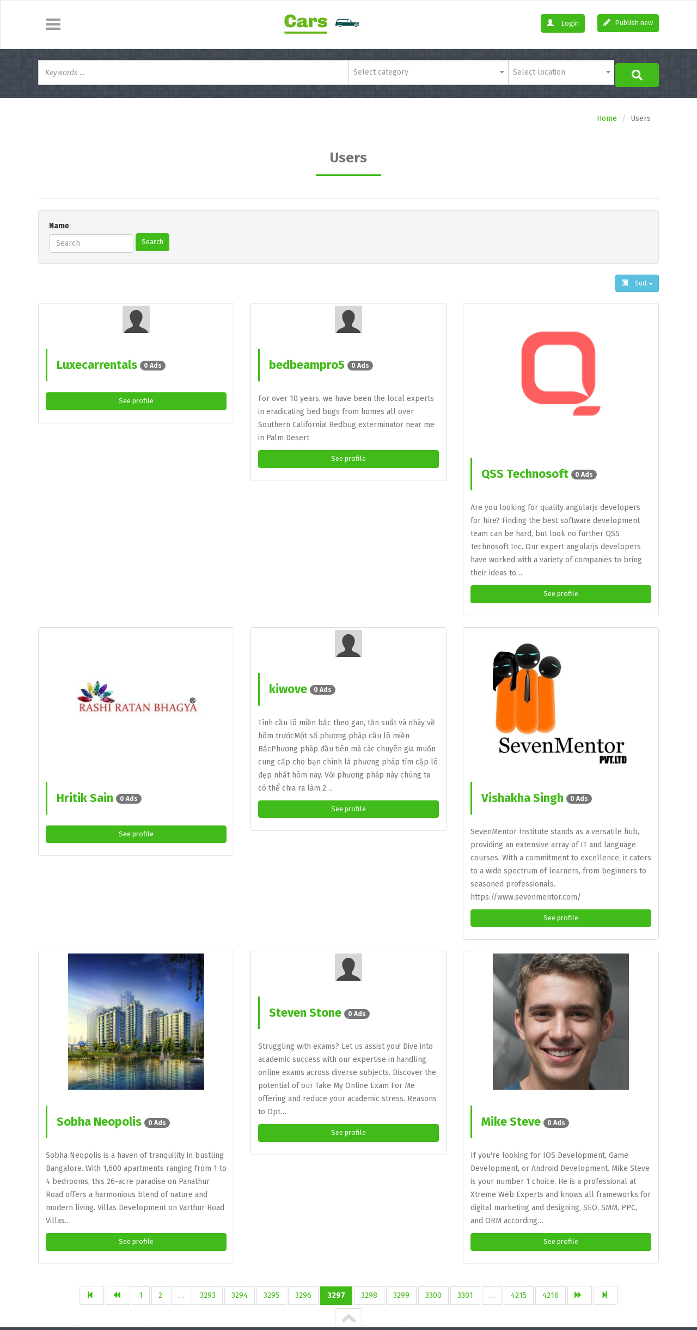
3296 (303, 1295)
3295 (271, 1295)
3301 (465, 1295)
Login (563, 23)
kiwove (302, 687)
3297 (336, 1295)
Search (154, 239)
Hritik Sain (99, 796)
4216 (550, 1295)
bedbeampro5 (321, 362)
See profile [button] (136, 399)
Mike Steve (525, 1121)
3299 (401, 1295)
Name (59, 223)
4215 (519, 1295)
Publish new (628, 23)
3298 (369, 1295)
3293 (208, 1295)
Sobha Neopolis (113, 1121)
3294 (239, 1295)
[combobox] (428, 72)
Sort (637, 281)
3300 (433, 1295)
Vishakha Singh (536, 796)
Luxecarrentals (111, 362)
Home (607, 116)
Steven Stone (319, 1012)
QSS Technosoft (539, 471)
